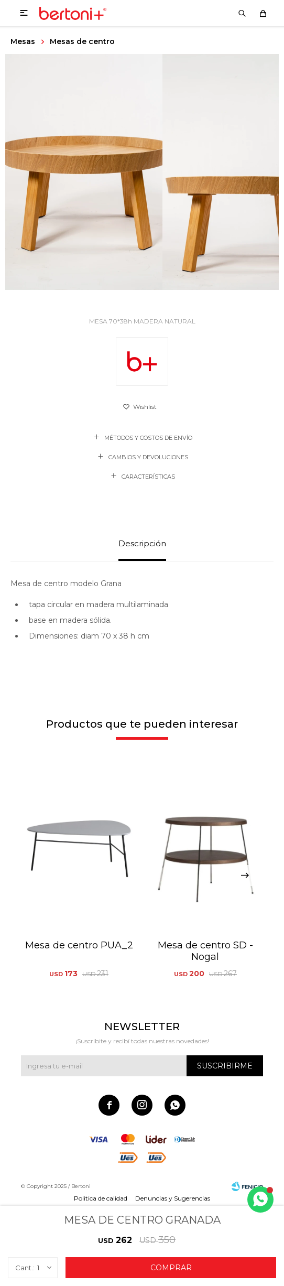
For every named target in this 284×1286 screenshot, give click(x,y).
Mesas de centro (82, 41)
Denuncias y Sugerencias (172, 1198)
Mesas (22, 41)
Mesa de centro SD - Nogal (205, 951)
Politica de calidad (100, 1198)
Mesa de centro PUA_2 (79, 945)
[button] (245, 875)
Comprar (171, 1267)
